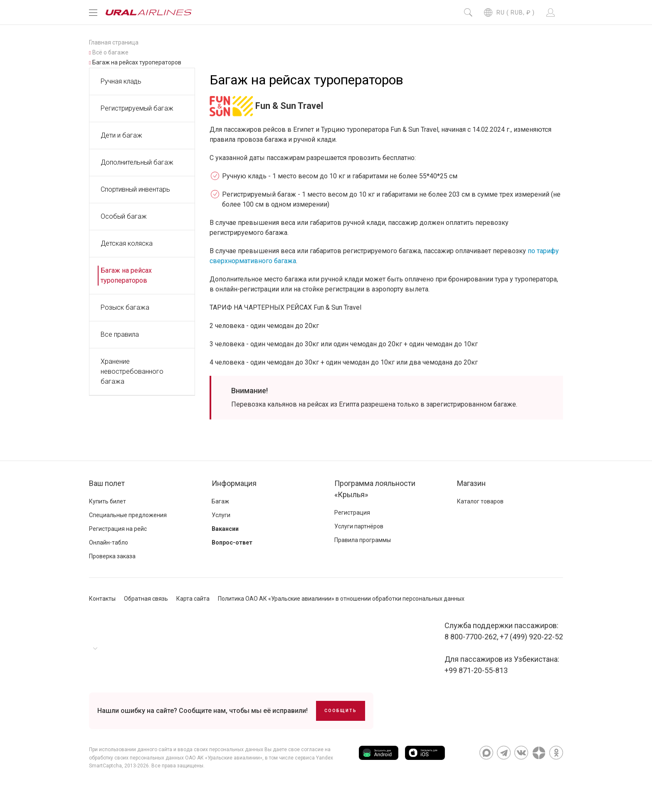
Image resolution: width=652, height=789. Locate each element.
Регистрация (352, 512)
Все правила (120, 334)
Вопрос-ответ (232, 542)
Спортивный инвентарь (135, 189)
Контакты (102, 598)
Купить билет (107, 501)
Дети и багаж (121, 135)
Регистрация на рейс (118, 528)
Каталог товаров (480, 501)
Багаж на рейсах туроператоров (126, 275)
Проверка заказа (112, 556)
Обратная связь (146, 598)
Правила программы (362, 540)
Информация (234, 483)
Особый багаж (124, 216)
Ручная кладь (121, 81)
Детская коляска (127, 243)
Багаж (220, 501)
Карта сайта (193, 598)
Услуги (221, 515)
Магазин (471, 483)
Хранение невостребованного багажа (132, 371)
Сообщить (340, 710)
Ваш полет (107, 483)
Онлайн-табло (108, 542)
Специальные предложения (128, 515)
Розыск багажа (125, 307)
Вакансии (225, 528)
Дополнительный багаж (137, 162)
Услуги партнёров (358, 526)
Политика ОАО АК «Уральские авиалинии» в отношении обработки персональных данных (341, 598)
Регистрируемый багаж (137, 108)
